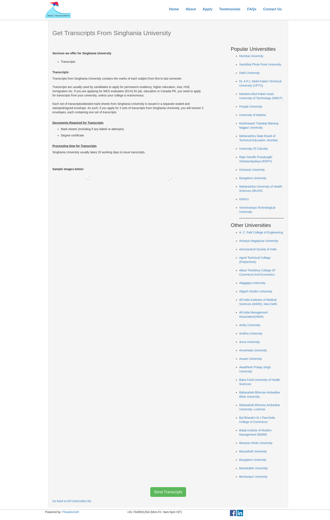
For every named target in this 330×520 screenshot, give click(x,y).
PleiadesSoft (70, 512)
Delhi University (249, 73)
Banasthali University (253, 451)
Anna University (249, 342)
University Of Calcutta (253, 148)
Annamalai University (253, 350)
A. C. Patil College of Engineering (261, 232)
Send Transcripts (168, 492)
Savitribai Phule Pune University (260, 64)
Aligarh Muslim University (255, 291)
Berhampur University (253, 476)
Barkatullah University (253, 468)
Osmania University (252, 169)
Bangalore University (252, 178)
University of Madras (252, 115)
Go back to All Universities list (71, 501)
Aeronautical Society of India (257, 249)
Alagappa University (252, 283)
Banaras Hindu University (255, 443)
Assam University (250, 358)
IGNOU (244, 199)
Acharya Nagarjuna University (258, 241)
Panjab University (250, 106)
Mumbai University (251, 56)
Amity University (249, 325)
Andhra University (250, 333)
